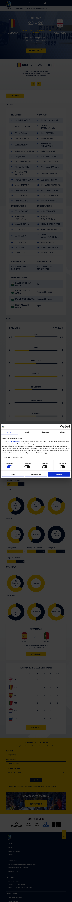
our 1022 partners (14, 441)
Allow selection (36, 474)
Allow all (59, 474)
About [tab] (62, 432)
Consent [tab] (9, 432)
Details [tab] (27, 432)
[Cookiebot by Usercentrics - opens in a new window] (61, 426)
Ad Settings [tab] (45, 432)
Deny (13, 474)
